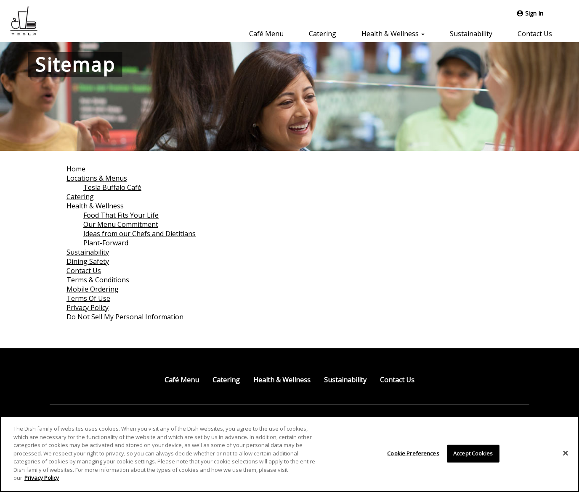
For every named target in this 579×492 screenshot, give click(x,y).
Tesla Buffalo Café (112, 187)
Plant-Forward (105, 242)
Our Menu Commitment (120, 224)
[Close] (565, 453)
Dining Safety (87, 261)
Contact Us (535, 33)
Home (75, 169)
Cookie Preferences (413, 453)
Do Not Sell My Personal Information (124, 316)
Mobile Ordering (92, 289)
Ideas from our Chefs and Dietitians (139, 233)
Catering (322, 33)
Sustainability (471, 33)
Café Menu (266, 33)
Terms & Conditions (97, 279)
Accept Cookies (473, 453)
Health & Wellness (95, 205)
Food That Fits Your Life (121, 215)
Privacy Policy (87, 307)
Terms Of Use (88, 298)
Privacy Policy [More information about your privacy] (41, 477)
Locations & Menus (96, 178)
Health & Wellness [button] (393, 33)
